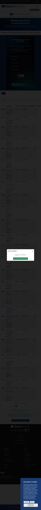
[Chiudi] (32, 251)
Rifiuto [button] (32, 502)
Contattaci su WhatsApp (20, 258)
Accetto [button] (26, 502)
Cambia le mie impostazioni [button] (31, 505)
